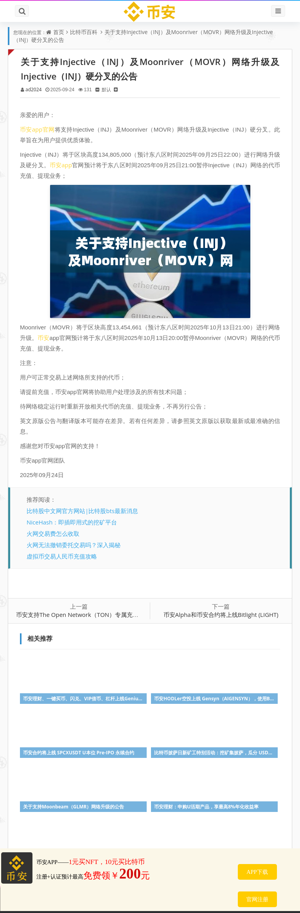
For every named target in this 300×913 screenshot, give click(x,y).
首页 (58, 32)
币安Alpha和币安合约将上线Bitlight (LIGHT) (220, 614)
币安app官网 (37, 129)
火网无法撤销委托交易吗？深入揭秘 (73, 545)
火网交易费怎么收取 (53, 533)
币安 (43, 338)
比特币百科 (83, 32)
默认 (106, 89)
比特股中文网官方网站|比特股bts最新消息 (82, 511)
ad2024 (33, 89)
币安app (61, 165)
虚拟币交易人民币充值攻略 (62, 556)
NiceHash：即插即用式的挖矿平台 (72, 522)
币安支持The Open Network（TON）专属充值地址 (83, 614)
